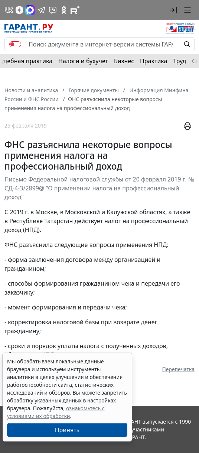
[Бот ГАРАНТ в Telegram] (52, 10)
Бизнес (124, 61)
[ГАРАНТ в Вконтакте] (8, 10)
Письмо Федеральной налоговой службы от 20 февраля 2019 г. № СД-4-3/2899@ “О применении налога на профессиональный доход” (99, 188)
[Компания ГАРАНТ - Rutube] (75, 10)
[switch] (15, 44)
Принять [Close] (67, 430)
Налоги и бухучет (83, 61)
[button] (173, 10)
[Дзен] (19, 10)
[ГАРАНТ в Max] (30, 10)
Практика (153, 61)
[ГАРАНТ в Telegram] (41, 10)
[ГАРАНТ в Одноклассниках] (63, 10)
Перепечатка (178, 369)
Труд (179, 61)
